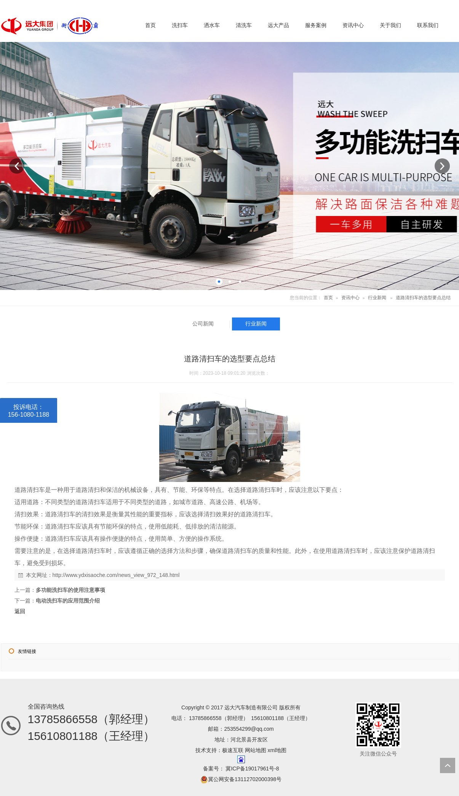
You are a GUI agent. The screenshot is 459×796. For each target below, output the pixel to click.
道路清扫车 (29, 490)
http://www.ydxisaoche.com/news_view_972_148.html (116, 575)
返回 (19, 611)
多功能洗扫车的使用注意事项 (70, 590)
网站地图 (255, 750)
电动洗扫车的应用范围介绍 (68, 601)
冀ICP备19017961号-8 (251, 768)
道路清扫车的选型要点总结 (423, 297)
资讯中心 (350, 297)
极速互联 (232, 750)
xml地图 (277, 750)
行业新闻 (377, 297)
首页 (328, 297)
